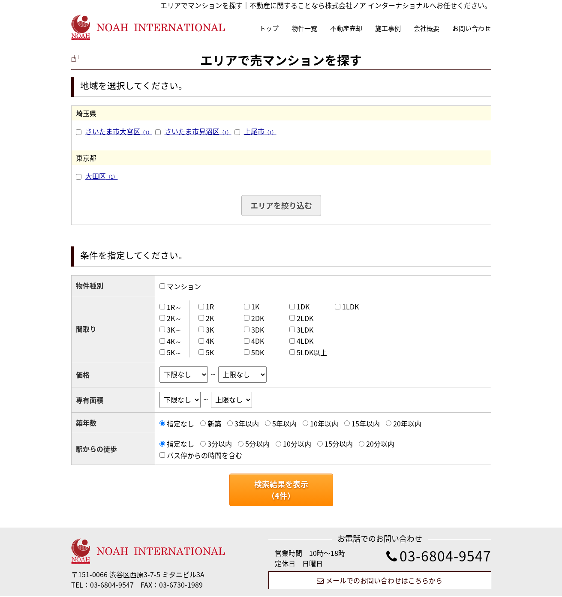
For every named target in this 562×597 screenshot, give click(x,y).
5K (210, 352)
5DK (257, 352)
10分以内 (297, 443)
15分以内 (339, 443)
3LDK (305, 329)
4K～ (174, 341)
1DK (303, 306)
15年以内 (366, 423)
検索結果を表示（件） (281, 489)
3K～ (174, 329)
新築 (214, 423)
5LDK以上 (312, 352)
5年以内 (284, 423)
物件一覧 (304, 28)
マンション (184, 286)
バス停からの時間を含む (204, 455)
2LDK (305, 318)
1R (210, 306)
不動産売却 (346, 28)
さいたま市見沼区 (198, 131)
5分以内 (257, 443)
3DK (257, 329)
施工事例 (388, 28)
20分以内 (380, 443)
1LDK (350, 306)
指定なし (180, 423)
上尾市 (260, 131)
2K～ (174, 318)
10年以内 (324, 423)
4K (210, 341)
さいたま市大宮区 (118, 131)
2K (210, 318)
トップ (269, 28)
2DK (257, 318)
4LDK (305, 341)
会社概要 (426, 28)
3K (210, 329)
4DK (257, 341)
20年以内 (407, 423)
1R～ (174, 306)
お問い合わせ (471, 28)
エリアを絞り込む (281, 205)
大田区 (101, 176)
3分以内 (219, 443)
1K (255, 306)
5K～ (174, 352)
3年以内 (246, 423)
